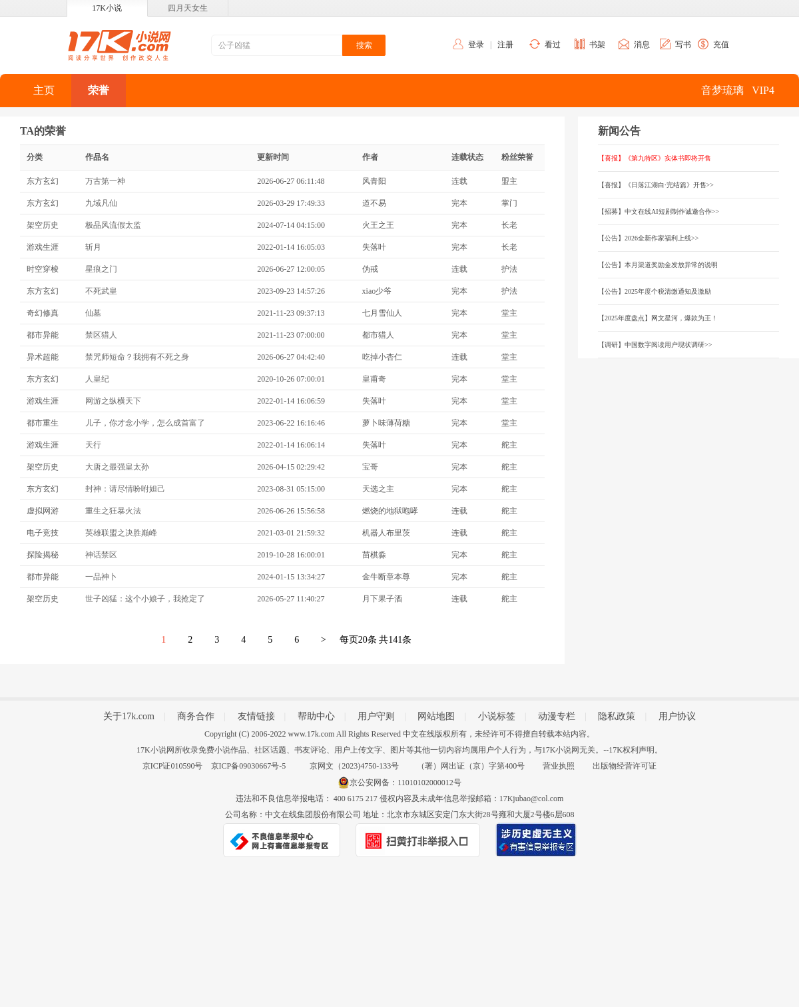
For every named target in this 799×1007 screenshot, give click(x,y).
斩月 (93, 247)
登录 (476, 44)
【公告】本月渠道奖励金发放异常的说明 (658, 264)
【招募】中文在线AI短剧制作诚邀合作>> (658, 211)
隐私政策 (616, 716)
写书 (683, 44)
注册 (505, 44)
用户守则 (376, 716)
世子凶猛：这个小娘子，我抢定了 (145, 598)
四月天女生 (188, 8)
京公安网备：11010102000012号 (405, 782)
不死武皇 (101, 291)
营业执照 (559, 766)
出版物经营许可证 (625, 766)
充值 (721, 44)
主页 (44, 90)
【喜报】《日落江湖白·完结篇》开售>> (656, 184)
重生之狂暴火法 (113, 510)
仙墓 (93, 313)
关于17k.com (128, 716)
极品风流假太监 (113, 225)
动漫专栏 (556, 716)
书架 (597, 44)
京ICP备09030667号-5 (248, 766)
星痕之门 (101, 269)
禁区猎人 (101, 335)
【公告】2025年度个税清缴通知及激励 (654, 291)
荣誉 (98, 90)
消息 (642, 44)
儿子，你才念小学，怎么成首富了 (145, 423)
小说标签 (496, 716)
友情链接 (256, 716)
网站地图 (436, 716)
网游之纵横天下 (113, 401)
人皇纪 (97, 379)
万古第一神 (105, 181)
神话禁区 (101, 554)
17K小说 (107, 8)
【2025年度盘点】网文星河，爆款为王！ (658, 318)
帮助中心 (316, 716)
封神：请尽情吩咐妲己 (125, 489)
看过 (553, 44)
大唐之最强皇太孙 (117, 467)
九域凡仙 (101, 203)
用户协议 (677, 716)
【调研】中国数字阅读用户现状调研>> (655, 344)
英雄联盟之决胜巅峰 (121, 532)
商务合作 (195, 716)
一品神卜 (101, 576)
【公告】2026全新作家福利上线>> (648, 238)
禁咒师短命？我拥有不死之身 (137, 357)
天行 (93, 445)
